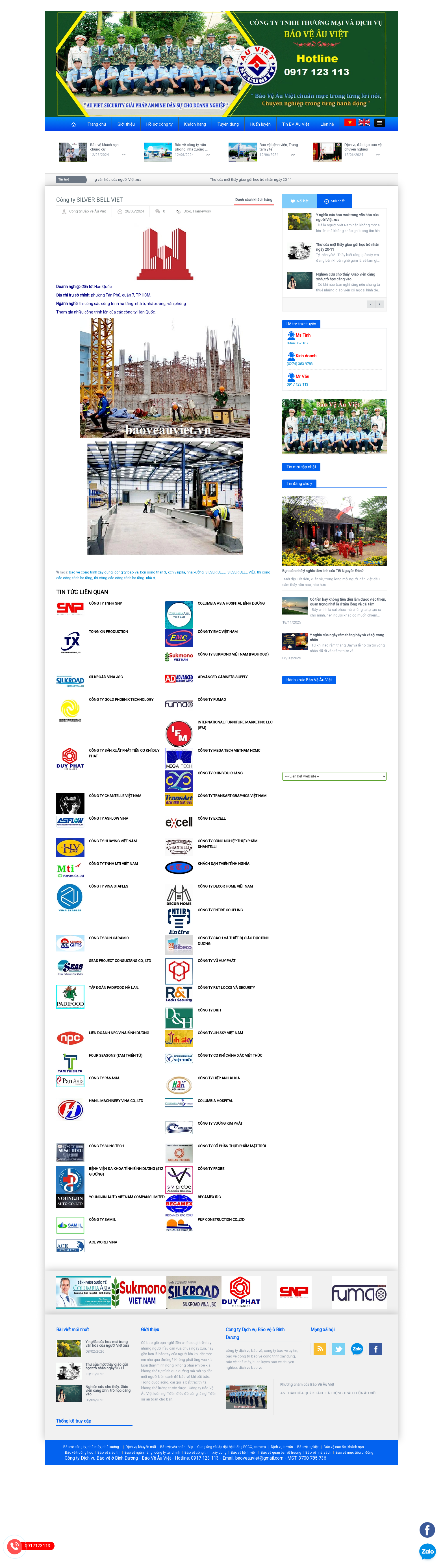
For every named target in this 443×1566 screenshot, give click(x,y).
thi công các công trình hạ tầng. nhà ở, (125, 578)
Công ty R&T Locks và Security (226, 987)
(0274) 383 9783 (300, 364)
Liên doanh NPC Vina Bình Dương (119, 1033)
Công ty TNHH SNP (105, 603)
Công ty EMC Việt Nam (218, 632)
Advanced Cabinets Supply (222, 677)
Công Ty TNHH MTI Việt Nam (113, 864)
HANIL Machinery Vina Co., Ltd (116, 1101)
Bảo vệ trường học (79, 1453)
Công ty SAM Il (102, 1219)
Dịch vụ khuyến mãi (141, 1447)
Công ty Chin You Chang (220, 773)
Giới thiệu (126, 124)
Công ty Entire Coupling (220, 910)
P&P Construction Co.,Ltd (221, 1219)
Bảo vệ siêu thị (108, 1453)
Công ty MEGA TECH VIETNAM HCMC (229, 750)
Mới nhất (334, 201)
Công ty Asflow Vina (108, 818)
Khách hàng (195, 124)
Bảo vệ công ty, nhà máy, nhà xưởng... (92, 1447)
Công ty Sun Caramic (109, 938)
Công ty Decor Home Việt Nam (225, 886)
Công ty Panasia (104, 1078)
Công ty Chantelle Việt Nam (115, 796)
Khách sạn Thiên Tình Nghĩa (223, 864)
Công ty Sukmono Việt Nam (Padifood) (233, 654)
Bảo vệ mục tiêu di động (354, 1453)
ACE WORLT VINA (103, 1242)
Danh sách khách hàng (253, 199)
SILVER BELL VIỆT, (241, 572)
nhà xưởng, (196, 572)
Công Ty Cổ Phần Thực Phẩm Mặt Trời (232, 1146)
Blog (187, 211)
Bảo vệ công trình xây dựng (205, 1453)
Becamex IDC (209, 1197)
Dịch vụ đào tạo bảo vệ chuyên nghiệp (363, 147)
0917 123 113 (297, 384)
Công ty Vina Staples (108, 886)
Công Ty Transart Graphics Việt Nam (232, 796)
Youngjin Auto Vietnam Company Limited (127, 1197)
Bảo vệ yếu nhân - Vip (176, 1447)
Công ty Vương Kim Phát (220, 1123)
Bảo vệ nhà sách (318, 1453)
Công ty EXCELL (212, 818)
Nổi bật (300, 201)
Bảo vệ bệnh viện (244, 1453)
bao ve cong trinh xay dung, (91, 572)
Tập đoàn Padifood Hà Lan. (114, 987)
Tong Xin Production (108, 632)
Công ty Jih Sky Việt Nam (220, 1033)
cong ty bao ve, (126, 572)
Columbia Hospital (215, 1101)
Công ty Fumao (212, 699)
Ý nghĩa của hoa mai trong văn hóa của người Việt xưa (100, 179)
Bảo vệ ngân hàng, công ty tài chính (152, 1453)
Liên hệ (327, 124)
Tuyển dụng (228, 124)
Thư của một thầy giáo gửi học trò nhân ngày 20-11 (253, 179)
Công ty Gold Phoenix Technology (121, 699)
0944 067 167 (297, 343)
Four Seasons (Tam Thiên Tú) (115, 1055)
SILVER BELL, (216, 572)
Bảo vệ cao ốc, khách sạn (344, 1447)
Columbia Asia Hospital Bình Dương (231, 603)
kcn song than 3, (153, 572)
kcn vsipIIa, (177, 572)
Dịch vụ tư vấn (282, 1447)
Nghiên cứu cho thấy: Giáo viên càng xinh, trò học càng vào (345, 276)
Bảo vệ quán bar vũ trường (281, 1453)
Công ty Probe (211, 1169)
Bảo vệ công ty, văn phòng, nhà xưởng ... (191, 147)
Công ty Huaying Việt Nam (113, 841)
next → (379, 304)
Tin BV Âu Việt (295, 124)
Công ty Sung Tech (106, 1146)
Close (61, 120)
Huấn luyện (260, 124)
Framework (202, 211)
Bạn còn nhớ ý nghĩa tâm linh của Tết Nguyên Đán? (323, 571)
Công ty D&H (209, 1010)
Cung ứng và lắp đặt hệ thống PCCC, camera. (232, 1447)
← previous (371, 304)
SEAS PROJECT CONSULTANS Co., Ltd (120, 961)
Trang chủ (97, 124)
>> (123, 154)
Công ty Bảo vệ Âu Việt (87, 211)
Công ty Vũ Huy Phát (216, 961)
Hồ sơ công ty (159, 124)
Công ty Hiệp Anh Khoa (219, 1078)
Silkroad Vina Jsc (106, 677)
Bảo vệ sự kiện (308, 1447)
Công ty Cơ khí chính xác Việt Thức (230, 1055)
